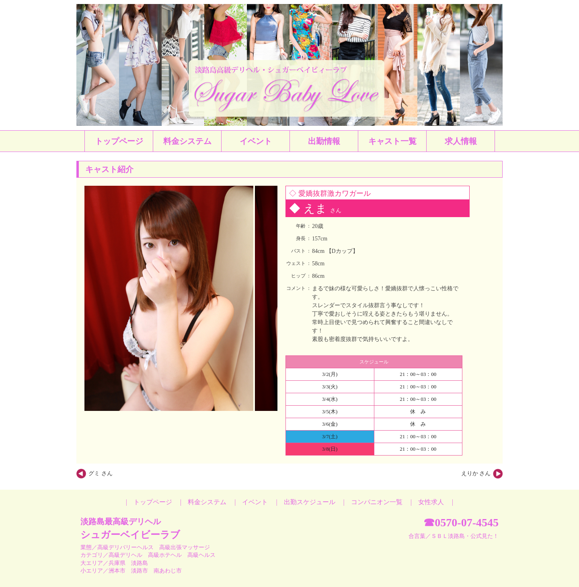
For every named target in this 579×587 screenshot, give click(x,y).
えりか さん (476, 473)
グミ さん (100, 473)
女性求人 (431, 502)
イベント (255, 502)
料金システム (207, 502)
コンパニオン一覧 (376, 502)
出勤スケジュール (309, 502)
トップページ (152, 502)
